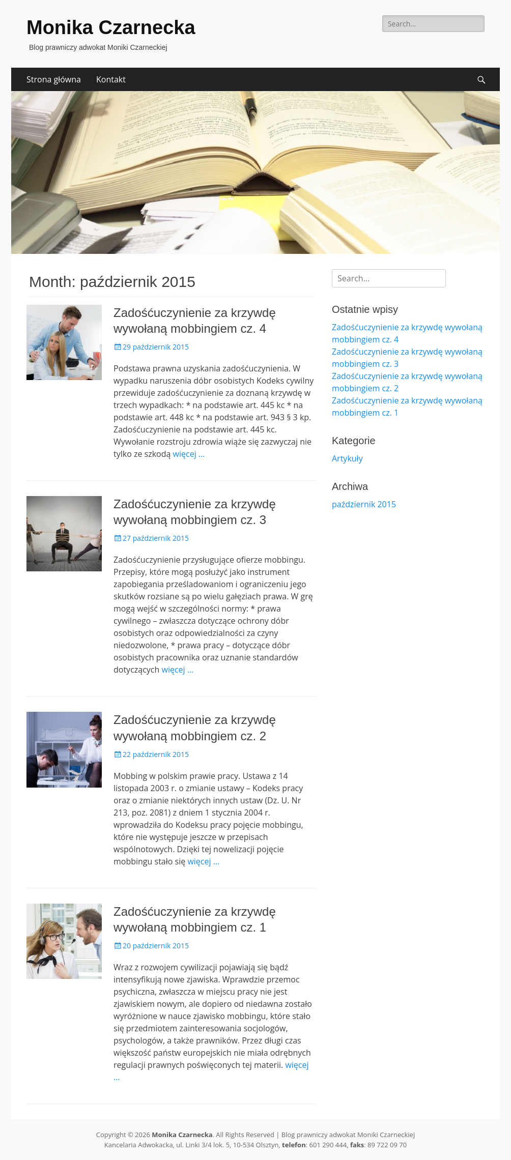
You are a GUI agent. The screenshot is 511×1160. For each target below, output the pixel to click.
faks (357, 1144)
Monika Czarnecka (110, 27)
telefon (294, 1144)
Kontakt (111, 79)
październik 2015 (364, 504)
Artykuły (347, 458)
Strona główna (53, 79)
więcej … (189, 453)
